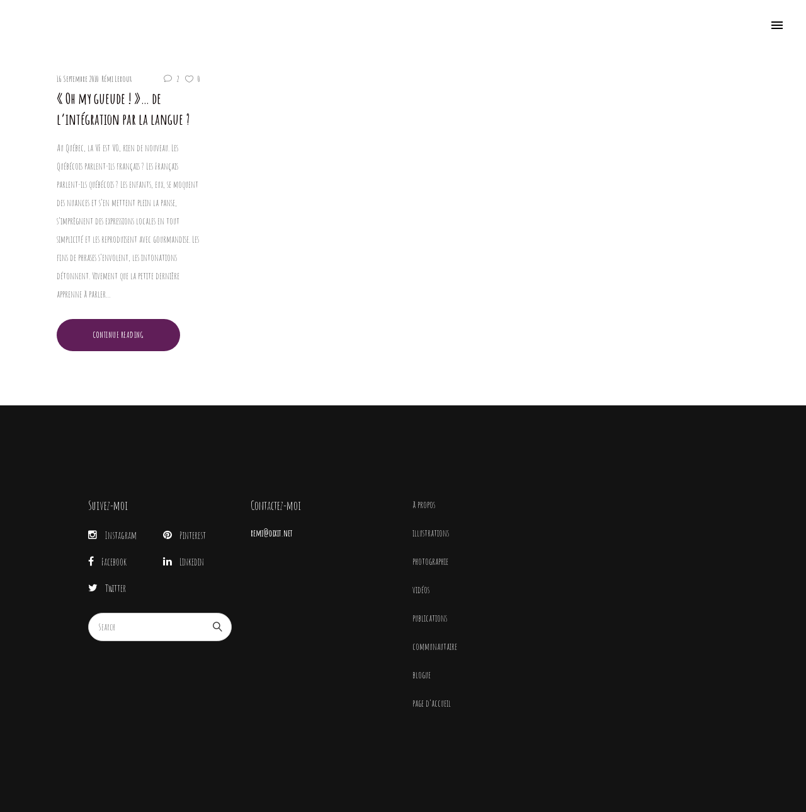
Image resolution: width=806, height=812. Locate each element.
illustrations (430, 533)
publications (429, 618)
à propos (423, 505)
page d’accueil (431, 703)
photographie (430, 561)
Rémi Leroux (116, 79)
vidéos (420, 590)
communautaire (434, 646)
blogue (421, 675)
